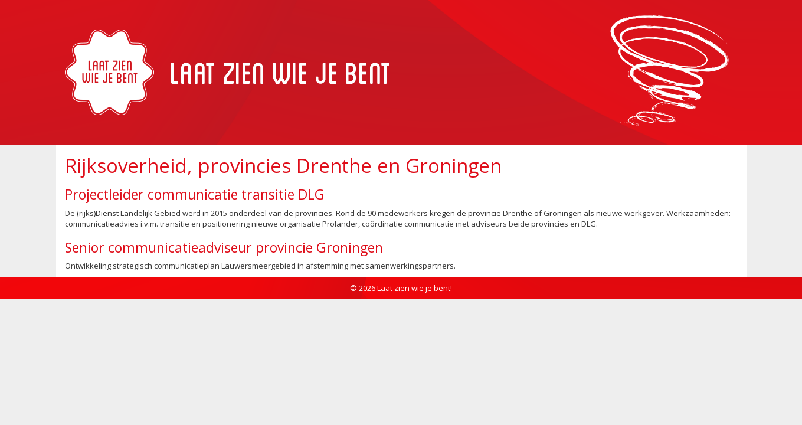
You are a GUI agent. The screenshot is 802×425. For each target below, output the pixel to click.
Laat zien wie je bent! (414, 288)
